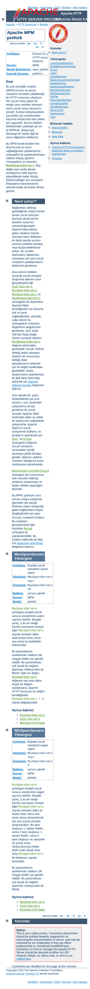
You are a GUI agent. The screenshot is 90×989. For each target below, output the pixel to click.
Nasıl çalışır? (59, 52)
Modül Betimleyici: (19, 69)
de (29, 43)
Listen (53, 73)
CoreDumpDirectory (61, 63)
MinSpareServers (60, 93)
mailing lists (23, 958)
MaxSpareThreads (32, 723)
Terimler (66, 7)
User (53, 116)
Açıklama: (13, 53)
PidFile (54, 96)
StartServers (57, 113)
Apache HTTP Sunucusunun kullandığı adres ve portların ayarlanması (68, 150)
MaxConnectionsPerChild (64, 79)
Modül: (17, 601)
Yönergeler (46, 7)
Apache (10, 24)
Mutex (28, 528)
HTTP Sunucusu (27, 24)
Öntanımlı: (19, 585)
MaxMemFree (58, 83)
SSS (57, 7)
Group (53, 69)
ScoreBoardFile (59, 103)
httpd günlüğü (60, 127)
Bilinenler (57, 132)
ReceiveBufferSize (60, 99)
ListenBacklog (58, 76)
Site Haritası (80, 7)
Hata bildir (58, 136)
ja (37, 46)
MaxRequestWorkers (20, 165)
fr (41, 43)
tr (43, 46)
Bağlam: (18, 593)
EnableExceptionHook (63, 66)
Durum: (12, 65)
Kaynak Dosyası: (18, 73)
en (35, 43)
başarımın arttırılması (30, 543)
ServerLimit (56, 110)
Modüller (33, 7)
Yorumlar (57, 158)
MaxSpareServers (60, 90)
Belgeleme (46, 24)
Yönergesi (23, 558)
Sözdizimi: (19, 576)
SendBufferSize (59, 106)
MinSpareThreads (32, 909)
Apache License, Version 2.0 (22, 973)
